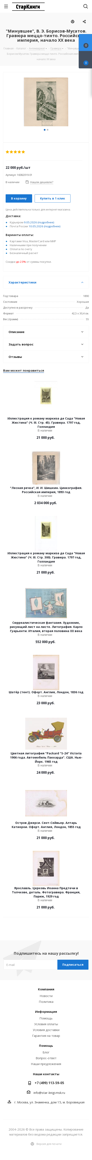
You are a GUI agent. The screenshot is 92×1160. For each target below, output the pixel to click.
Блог (46, 1052)
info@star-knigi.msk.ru (49, 1093)
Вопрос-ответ (46, 1058)
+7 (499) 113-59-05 (49, 1083)
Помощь (46, 1018)
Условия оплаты (46, 1024)
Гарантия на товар (46, 1036)
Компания (46, 989)
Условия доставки (46, 1030)
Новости (46, 996)
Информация (46, 1011)
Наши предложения (46, 1064)
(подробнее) (46, 222)
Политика (46, 1001)
